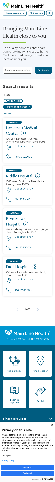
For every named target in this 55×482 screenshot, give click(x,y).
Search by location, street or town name (18, 70)
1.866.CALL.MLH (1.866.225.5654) (32, 339)
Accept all (27, 467)
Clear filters (7, 113)
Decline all (27, 473)
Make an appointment (14, 13)
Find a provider (14, 419)
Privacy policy (8, 460)
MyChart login (36, 13)
